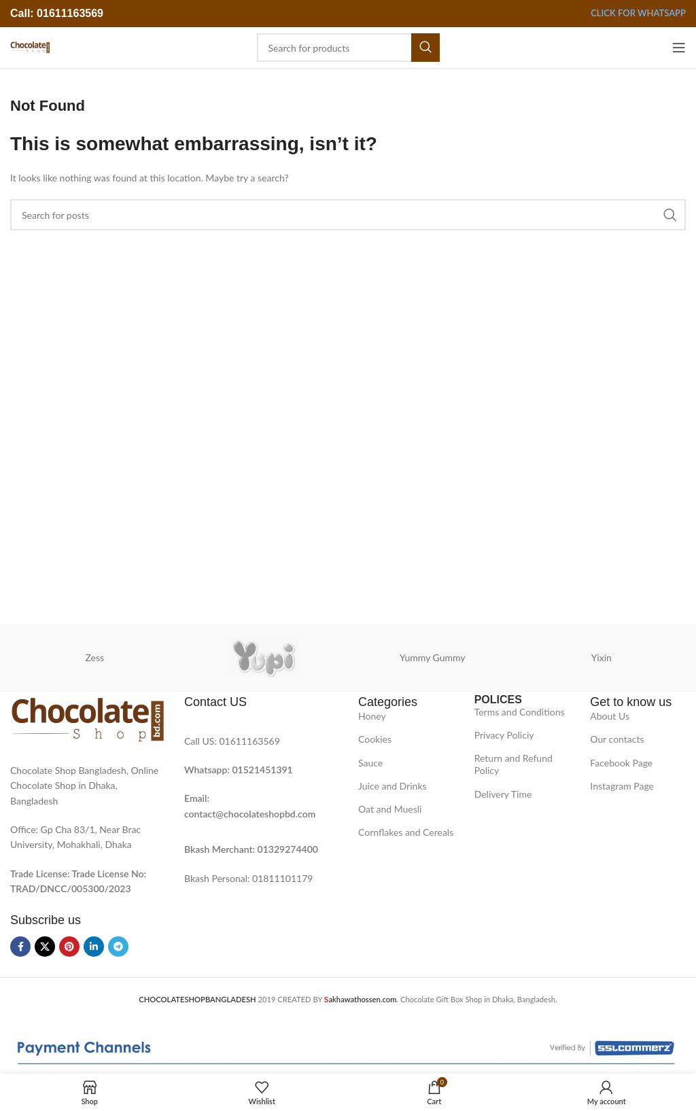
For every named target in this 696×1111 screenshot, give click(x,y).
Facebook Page (621, 763)
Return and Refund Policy (513, 764)
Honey (372, 716)
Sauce (370, 763)
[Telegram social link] (118, 946)
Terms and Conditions (519, 712)
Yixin (601, 657)
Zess (94, 657)
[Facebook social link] (20, 946)
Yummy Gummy (433, 657)
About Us (609, 716)
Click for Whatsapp (638, 13)
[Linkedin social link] (94, 946)
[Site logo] (30, 46)
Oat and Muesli (390, 809)
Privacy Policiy (504, 735)
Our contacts (617, 739)
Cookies (375, 739)
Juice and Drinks (392, 786)
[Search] (348, 47)
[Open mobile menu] (679, 47)
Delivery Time (503, 794)
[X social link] (45, 946)
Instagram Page (622, 786)
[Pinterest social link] (69, 946)
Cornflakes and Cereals (405, 832)
